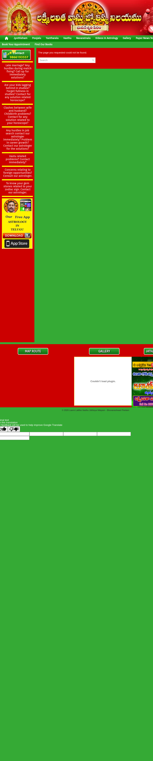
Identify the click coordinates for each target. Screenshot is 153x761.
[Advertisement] (17, 283)
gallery (127, 38)
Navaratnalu (83, 38)
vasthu (67, 38)
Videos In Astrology (106, 38)
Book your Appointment (16, 44)
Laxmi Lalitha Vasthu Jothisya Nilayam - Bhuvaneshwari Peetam (99, 410)
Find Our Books (43, 44)
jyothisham (20, 38)
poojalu (36, 38)
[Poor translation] (14, 429)
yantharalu (52, 38)
